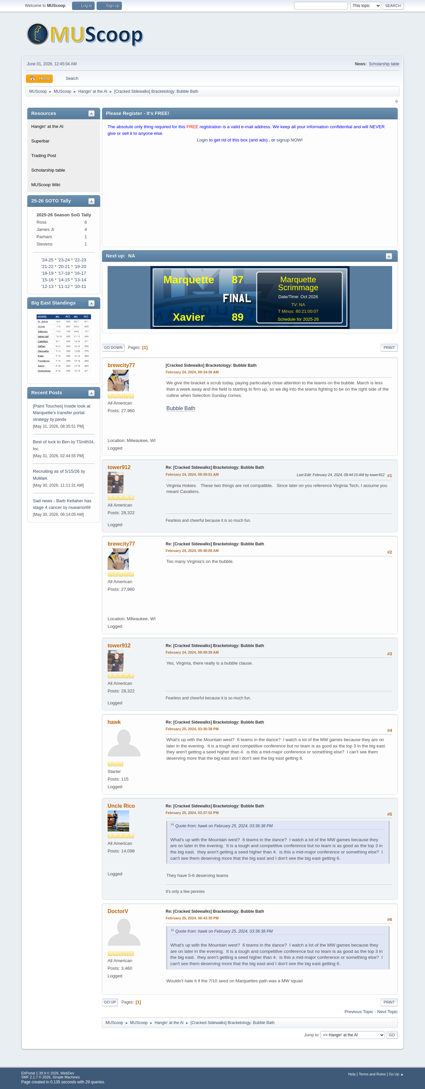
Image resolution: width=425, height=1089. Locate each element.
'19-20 (80, 266)
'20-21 (64, 266)
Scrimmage (298, 287)
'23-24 (64, 259)
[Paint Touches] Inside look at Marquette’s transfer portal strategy (61, 413)
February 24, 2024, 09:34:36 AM (192, 372)
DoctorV (118, 911)
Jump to (311, 1034)
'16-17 (80, 273)
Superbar (40, 140)
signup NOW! (290, 139)
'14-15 (64, 279)
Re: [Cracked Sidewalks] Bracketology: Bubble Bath (215, 467)
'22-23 (80, 259)
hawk (114, 722)
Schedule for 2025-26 (298, 319)
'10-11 (80, 286)
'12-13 (47, 286)
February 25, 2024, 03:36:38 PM (192, 729)
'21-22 (47, 266)
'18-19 (47, 273)
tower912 (119, 467)
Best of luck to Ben (52, 441)
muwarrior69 (79, 507)
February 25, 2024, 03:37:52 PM (192, 813)
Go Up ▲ (396, 1074)
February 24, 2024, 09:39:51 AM (192, 474)
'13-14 (80, 279)
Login (202, 139)
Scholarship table (384, 64)
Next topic (387, 1011)
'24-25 (47, 259)
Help (352, 1074)
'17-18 (64, 273)
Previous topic (359, 1011)
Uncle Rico (121, 806)
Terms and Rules (372, 1074)
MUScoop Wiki (45, 184)
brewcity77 (121, 365)
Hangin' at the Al (47, 126)
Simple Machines (66, 1077)
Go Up (110, 1002)
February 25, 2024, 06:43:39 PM (192, 918)
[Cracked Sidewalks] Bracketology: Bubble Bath (211, 365)
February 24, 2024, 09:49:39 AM (192, 652)
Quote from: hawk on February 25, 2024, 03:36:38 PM (224, 826)
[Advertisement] (250, 196)
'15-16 (47, 279)
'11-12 (64, 286)
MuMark (40, 478)
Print (389, 348)
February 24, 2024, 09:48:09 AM (192, 551)
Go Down (113, 348)
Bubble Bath (180, 408)
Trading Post (43, 155)
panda (60, 419)
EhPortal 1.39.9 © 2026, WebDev (47, 1073)
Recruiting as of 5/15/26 (56, 471)
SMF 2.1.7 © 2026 (35, 1077)
